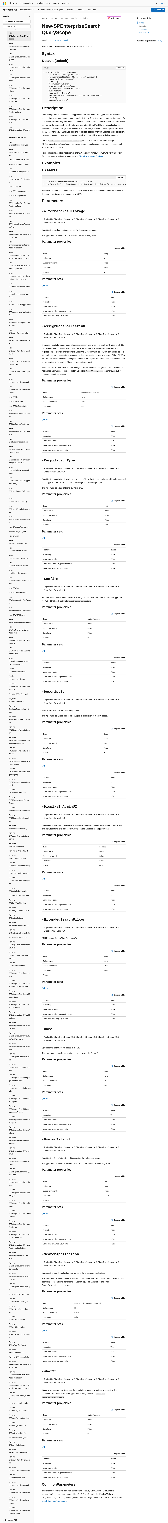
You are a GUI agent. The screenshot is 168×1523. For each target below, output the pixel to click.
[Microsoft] (4, 3)
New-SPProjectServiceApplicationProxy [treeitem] (19, 312)
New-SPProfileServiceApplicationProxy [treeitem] (19, 294)
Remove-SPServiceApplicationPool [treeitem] (19, 1483)
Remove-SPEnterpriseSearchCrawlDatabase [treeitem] (19, 1015)
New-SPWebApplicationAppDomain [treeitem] (20, 600)
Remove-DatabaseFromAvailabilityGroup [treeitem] (19, 709)
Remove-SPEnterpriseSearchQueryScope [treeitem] (19, 1161)
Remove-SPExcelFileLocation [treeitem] (16, 1325)
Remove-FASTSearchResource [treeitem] (17, 791)
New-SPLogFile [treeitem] (15, 187)
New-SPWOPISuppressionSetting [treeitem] (19, 620)
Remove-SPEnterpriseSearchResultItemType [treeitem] (19, 1193)
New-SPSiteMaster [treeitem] (16, 402)
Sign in (162, 3)
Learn (44, 18)
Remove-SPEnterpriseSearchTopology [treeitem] (19, 1287)
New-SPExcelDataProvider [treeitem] (19, 160)
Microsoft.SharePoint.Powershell (73, 18)
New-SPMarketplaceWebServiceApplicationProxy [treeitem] (19, 203)
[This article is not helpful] (161, 40)
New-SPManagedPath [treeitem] (17, 196)
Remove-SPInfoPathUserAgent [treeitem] (17, 1343)
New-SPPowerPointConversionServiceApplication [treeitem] (19, 266)
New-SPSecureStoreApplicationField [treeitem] (19, 340)
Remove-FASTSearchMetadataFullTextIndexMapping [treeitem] (19, 761)
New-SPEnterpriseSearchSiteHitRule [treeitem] (19, 119)
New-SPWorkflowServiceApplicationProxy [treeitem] (19, 640)
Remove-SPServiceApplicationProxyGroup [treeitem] (19, 1500)
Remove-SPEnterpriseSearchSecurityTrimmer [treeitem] (19, 1214)
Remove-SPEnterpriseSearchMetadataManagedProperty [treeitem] (19, 1109)
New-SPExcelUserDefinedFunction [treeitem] (19, 179)
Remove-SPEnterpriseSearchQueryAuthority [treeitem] (19, 1130)
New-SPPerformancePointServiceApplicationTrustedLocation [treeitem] (19, 255)
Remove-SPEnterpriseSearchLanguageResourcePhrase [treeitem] (19, 1078)
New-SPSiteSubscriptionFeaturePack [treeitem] (19, 414)
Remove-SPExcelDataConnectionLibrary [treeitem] (19, 1309)
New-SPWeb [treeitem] (14, 588)
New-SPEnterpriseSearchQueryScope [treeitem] (19, 36)
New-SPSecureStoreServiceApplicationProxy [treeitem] (19, 361)
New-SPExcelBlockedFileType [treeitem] (18, 143)
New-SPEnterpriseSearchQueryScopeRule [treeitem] (19, 46)
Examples (143, 29)
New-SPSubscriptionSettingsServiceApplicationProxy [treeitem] (19, 460)
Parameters (143, 33)
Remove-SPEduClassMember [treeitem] (17, 964)
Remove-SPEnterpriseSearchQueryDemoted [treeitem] (19, 1140)
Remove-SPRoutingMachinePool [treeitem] (18, 1431)
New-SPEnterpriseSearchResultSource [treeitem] (19, 78)
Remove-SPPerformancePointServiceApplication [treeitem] (19, 1364)
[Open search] (156, 3)
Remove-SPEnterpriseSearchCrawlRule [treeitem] (19, 1057)
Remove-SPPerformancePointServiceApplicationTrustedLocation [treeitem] (19, 1385)
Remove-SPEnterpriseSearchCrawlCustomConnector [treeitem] (19, 1004)
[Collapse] (30, 16)
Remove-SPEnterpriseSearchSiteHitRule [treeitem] (19, 1255)
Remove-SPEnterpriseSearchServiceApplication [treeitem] (19, 1224)
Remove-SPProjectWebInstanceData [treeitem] (19, 1416)
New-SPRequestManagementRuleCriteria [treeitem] (19, 322)
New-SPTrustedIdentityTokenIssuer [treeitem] (19, 491)
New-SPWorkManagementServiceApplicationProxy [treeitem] (19, 661)
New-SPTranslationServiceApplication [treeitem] (19, 470)
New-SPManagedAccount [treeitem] (18, 191)
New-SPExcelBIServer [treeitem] (17, 137)
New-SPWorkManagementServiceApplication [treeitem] (19, 651)
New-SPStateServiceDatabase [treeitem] (18, 440)
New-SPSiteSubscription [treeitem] (18, 406)
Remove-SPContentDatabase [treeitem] (16, 916)
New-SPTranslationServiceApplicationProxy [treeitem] (19, 481)
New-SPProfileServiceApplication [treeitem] (19, 285)
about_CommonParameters (54, 1501)
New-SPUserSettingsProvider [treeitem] (18, 549)
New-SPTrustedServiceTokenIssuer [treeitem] (19, 520)
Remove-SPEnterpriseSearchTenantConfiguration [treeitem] (19, 1266)
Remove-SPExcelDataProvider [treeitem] (17, 1318)
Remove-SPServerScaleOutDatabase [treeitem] (19, 1468)
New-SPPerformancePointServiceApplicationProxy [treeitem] (19, 245)
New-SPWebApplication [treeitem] (18, 593)
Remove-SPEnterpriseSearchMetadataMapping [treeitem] (19, 1120)
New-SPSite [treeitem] (13, 397)
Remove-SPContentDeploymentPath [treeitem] (19, 931)
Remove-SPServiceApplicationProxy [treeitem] (19, 1491)
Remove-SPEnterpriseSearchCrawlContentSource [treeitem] (19, 994)
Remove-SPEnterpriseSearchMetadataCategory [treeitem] (19, 1099)
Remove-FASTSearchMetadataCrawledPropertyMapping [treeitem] (19, 740)
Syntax (141, 23)
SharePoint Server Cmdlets (91, 156)
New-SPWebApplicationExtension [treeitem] (19, 609)
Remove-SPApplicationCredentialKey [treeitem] (19, 864)
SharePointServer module (59, 40)
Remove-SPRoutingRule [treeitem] (18, 1438)
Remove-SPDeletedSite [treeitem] (18, 937)
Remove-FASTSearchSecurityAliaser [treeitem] (19, 809)
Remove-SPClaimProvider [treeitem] (19, 896)
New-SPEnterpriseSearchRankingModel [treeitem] (19, 57)
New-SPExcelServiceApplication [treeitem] (19, 170)
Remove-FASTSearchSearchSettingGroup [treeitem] (19, 800)
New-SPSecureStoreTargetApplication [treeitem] (19, 372)
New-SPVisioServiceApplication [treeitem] (19, 571)
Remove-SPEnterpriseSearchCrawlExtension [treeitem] (19, 1025)
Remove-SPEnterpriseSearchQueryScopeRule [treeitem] (19, 1172)
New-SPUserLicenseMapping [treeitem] (18, 541)
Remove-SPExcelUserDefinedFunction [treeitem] (19, 1334)
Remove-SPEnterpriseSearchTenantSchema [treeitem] (19, 1276)
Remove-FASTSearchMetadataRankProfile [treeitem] (19, 782)
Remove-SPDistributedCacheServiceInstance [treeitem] (19, 955)
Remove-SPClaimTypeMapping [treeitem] (17, 901)
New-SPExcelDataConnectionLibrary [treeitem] (19, 152)
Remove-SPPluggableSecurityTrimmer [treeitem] (19, 1396)
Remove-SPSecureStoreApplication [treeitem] (19, 1450)
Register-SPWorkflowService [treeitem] (16, 700)
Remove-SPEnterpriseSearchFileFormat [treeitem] (19, 1067)
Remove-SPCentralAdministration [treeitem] (18, 889)
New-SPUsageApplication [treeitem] (18, 527)
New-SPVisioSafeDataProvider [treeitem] (18, 564)
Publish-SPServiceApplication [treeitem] (17, 677)
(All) (45, 285)
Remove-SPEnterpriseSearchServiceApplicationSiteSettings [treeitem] (19, 1245)
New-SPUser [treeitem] (14, 536)
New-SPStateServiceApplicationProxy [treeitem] (19, 431)
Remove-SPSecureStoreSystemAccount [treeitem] (19, 1460)
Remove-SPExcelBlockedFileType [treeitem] (18, 1300)
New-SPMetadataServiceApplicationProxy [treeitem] (19, 224)
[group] (84, 183)
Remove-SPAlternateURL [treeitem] (18, 851)
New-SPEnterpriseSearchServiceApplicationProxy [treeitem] (19, 109)
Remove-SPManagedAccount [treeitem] (16, 1351)
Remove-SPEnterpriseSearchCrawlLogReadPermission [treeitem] (19, 1036)
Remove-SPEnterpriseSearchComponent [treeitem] (19, 973)
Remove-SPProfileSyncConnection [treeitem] (18, 1409)
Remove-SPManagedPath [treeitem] (19, 1357)
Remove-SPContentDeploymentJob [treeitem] (19, 923)
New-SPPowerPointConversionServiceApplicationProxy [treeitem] (19, 276)
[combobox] (17, 21)
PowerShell (54, 18)
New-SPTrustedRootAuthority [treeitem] (18, 500)
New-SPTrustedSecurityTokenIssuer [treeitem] (19, 509)
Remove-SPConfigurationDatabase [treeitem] (19, 909)
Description (142, 26)
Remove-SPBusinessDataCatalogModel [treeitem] (19, 881)
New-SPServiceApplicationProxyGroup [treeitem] (19, 390)
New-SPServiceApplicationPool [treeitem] (19, 380)
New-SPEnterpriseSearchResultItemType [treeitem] (19, 67)
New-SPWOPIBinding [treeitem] (17, 615)
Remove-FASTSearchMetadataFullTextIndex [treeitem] (19, 751)
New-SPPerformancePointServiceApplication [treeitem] (19, 234)
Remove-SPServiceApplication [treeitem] (17, 1476)
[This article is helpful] (158, 40)
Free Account (158, 10)
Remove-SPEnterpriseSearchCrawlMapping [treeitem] (19, 1046)
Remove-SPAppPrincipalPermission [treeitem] (19, 871)
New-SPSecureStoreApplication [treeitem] (19, 331)
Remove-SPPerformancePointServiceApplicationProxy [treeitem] (19, 1375)
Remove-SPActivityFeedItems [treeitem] (16, 844)
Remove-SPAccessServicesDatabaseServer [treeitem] (19, 836)
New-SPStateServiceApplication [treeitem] (19, 422)
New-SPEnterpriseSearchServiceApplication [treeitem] (19, 99)
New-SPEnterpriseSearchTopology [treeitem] (19, 130)
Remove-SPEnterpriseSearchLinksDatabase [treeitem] (19, 1088)
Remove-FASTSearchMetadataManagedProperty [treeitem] (19, 772)
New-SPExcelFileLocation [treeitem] (19, 164)
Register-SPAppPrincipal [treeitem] (18, 694)
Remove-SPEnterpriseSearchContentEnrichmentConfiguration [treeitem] (19, 984)
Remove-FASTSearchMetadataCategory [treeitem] (19, 730)
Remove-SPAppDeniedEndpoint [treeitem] (17, 856)
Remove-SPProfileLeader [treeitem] (18, 1403)
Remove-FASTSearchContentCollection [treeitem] (19, 719)
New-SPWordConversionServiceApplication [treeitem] (19, 630)
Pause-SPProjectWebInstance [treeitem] (17, 670)
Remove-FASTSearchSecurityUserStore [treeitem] (19, 818)
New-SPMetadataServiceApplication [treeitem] (19, 214)
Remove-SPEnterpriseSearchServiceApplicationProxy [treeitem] (19, 1234)
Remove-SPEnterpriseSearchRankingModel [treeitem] (19, 1182)
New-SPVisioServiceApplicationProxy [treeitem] (20, 581)
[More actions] (124, 18)
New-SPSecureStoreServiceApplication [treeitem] (19, 351)
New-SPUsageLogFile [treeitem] (17, 531)
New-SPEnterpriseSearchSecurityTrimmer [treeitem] (19, 88)
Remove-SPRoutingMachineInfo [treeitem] (17, 1424)
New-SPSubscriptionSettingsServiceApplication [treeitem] (19, 449)
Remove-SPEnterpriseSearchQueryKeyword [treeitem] (19, 1151)
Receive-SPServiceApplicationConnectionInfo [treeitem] (19, 687)
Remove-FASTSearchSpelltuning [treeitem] (18, 826)
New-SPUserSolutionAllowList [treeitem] (18, 556)
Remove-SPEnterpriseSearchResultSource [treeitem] (19, 1203)
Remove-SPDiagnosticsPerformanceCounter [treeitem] (19, 945)
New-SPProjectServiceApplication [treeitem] (19, 303)
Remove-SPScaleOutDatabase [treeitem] (17, 1443)
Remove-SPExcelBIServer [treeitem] (19, 1294)
